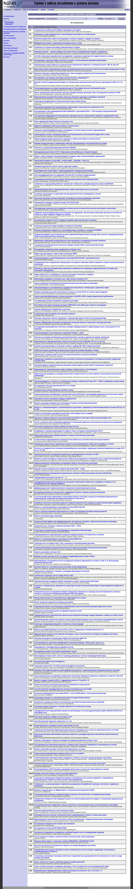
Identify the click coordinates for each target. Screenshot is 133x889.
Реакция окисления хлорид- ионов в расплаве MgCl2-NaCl (55, 773)
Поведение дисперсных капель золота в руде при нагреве (56, 166)
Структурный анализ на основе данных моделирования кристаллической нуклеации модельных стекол (73, 606)
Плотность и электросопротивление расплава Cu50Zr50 (55, 147)
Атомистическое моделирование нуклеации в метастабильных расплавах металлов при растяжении (71, 440)
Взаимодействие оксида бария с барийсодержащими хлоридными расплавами (63, 171)
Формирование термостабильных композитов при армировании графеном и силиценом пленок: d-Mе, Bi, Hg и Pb (76, 65)
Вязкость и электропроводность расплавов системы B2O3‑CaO (58, 539)
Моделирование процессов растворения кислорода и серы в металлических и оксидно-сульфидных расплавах (76, 634)
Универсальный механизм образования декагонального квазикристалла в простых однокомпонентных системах (76, 730)
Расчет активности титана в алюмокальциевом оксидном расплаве (59, 862)
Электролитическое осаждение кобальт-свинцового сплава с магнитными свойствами (66, 581)
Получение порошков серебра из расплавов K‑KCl (53, 717)
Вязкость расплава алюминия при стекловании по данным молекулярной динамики (65, 403)
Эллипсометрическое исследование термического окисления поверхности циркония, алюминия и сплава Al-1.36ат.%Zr (78, 676)
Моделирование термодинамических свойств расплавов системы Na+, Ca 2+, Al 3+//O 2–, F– (68, 871)
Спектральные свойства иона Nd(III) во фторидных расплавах (57, 30)
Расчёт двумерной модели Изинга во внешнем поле (53, 121)
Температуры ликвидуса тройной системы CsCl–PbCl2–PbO (56, 202)
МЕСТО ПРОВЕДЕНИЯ (30, 9)
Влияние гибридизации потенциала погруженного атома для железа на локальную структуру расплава (72, 322)
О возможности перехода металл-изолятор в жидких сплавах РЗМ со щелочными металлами (69, 245)
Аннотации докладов (10, 48)
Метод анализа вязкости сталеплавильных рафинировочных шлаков (60, 598)
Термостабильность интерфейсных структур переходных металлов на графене (64, 274)
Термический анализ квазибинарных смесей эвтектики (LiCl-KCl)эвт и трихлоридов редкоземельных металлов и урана (78, 394)
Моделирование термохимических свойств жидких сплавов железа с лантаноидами (65, 369)
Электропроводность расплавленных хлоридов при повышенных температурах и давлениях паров (71, 288)
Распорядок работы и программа (14, 29)
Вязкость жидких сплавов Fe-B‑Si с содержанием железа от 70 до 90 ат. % (61, 680)
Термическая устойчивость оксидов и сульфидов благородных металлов (61, 571)
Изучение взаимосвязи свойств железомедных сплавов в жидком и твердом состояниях (67, 39)
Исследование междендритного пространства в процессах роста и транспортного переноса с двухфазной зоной (76, 116)
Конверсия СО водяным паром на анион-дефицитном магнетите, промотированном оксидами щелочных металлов (77, 670)
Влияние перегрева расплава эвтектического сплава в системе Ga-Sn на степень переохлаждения (71, 292)
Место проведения (9, 38)
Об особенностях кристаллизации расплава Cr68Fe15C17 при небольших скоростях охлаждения (70, 305)
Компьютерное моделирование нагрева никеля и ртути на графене (59, 753)
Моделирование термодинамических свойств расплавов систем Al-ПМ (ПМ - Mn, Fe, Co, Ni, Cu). (69, 342)
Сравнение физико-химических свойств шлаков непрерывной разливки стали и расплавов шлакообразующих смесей (78, 619)
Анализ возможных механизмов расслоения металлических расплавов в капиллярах (66, 283)
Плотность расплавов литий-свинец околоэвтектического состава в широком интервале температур (71, 337)
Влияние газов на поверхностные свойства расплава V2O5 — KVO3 (59, 469)
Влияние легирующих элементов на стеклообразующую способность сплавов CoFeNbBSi (67, 230)
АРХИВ (43, 9)
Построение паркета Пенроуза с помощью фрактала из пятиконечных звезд (62, 706)
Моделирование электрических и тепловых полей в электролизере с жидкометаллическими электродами (73, 819)
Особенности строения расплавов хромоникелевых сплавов (57, 47)
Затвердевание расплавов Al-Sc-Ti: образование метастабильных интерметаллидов (65, 152)
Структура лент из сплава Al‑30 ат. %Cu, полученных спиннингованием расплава (64, 543)
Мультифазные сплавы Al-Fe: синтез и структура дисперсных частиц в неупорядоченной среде (70, 656)
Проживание (7, 45)
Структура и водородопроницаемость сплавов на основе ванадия (59, 624)
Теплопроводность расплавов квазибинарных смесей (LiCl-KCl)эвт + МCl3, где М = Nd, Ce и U (69, 643)
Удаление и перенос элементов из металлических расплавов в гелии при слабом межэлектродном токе (72, 418)
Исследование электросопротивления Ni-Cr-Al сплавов (54, 386)
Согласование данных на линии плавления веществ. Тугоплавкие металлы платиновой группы (69, 88)
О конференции (8, 16)
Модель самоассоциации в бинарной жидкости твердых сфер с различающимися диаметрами (69, 156)
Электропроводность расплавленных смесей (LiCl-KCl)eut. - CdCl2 (59, 333)
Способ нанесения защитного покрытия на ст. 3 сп (53, 721)
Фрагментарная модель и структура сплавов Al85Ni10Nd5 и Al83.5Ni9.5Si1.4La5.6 (64, 841)
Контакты (6, 57)
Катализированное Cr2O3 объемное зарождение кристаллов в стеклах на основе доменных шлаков (71, 769)
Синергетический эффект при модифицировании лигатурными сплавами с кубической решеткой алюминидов (75, 521)
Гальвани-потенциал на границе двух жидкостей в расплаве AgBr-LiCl (60, 638)
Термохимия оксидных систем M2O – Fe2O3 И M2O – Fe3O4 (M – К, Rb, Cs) (61, 161)
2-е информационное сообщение (14, 26)
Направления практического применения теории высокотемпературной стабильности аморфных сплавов (74, 444)
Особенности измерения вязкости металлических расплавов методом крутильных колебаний (69, 702)
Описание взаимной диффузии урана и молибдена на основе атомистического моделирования (69, 130)
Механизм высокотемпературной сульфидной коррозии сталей (58, 611)
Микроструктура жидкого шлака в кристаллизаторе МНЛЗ (55, 254)
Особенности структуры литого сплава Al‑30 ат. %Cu (53, 575)
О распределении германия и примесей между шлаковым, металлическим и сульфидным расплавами (72, 794)
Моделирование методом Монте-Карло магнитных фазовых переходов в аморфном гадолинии (69, 97)
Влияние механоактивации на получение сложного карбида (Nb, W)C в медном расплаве (67, 346)
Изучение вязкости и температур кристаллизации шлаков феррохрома (60, 567)
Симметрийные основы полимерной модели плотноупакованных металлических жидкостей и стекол (72, 134)
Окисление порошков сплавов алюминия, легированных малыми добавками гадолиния (67, 198)
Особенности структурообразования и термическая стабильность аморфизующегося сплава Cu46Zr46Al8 (73, 184)
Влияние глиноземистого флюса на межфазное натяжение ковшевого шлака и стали (65, 740)
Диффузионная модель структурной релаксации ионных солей (57, 43)
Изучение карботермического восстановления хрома (54, 811)
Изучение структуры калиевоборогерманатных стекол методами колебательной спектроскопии (70, 73)
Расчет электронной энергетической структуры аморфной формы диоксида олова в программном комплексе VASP (77, 93)
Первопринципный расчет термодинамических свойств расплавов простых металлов (66, 189)
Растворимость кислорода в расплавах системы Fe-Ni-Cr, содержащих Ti (61, 78)
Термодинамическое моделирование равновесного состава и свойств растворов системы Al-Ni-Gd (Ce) (72, 473)
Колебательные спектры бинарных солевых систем (53, 390)
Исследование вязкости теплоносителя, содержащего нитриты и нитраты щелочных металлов (69, 492)
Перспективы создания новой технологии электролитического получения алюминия (65, 355)
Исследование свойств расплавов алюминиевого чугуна (55, 651)
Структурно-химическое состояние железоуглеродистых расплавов (59, 666)
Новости (6, 18)
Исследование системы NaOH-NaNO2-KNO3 (50, 828)
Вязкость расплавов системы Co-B (47, 552)
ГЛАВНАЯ (8, 9)
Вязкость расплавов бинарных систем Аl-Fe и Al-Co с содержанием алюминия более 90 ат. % (69, 630)
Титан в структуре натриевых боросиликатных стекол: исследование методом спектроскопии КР (70, 511)
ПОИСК (127, 9)
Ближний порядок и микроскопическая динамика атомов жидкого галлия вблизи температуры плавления (73, 365)
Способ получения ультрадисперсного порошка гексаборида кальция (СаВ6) (62, 689)
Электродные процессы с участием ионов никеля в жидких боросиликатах (62, 698)
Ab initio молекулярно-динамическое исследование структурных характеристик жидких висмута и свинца (73, 56)
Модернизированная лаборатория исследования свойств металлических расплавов (65, 463)
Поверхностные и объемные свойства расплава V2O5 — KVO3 (57, 526)
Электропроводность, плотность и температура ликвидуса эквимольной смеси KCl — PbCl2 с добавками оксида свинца (79, 381)
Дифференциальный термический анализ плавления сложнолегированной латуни (65, 488)
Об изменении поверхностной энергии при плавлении (54, 824)
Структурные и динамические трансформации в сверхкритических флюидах (62, 530)
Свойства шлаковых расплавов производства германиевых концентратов (62, 685)
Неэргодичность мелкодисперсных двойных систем (53, 647)
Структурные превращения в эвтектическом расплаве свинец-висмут (60, 101)
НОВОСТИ (17, 9)
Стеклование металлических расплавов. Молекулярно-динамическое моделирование (66, 179)
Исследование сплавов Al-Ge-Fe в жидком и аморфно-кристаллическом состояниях (65, 220)
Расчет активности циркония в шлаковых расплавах (53, 602)
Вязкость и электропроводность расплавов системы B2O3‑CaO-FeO (59, 507)
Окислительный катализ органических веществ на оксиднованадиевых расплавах (65, 845)
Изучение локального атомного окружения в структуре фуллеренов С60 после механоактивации (70, 318)
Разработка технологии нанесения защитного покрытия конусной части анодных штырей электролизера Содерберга (77, 503)
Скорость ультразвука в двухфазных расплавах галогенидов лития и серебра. (63, 413)
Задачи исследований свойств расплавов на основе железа (56, 126)
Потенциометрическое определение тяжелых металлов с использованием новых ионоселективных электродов (76, 805)
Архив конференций (10, 50)
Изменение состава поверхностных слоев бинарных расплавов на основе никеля (64, 34)
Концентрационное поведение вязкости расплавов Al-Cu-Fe (56, 725)
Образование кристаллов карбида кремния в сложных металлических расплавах (64, 435)
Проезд (5, 43)
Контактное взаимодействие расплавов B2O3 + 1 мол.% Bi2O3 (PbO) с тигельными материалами (70, 693)
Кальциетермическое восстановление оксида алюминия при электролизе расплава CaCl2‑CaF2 (69, 763)
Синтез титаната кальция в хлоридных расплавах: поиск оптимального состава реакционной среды (71, 866)
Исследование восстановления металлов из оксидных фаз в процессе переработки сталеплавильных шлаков (75, 745)
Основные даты (8, 35)
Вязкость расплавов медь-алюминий (48, 516)
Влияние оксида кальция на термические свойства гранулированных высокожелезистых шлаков (70, 143)
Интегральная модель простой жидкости (49, 661)
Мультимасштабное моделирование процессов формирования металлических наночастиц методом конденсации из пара (79, 69)
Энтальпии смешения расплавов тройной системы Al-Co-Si (56, 426)
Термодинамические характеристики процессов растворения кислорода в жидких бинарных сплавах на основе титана (78, 615)
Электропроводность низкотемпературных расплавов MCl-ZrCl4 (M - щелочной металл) (66, 258)
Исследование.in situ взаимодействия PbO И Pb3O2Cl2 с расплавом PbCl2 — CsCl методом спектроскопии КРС (75, 111)
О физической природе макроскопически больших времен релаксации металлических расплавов (70, 548)
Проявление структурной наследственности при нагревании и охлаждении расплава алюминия (70, 241)
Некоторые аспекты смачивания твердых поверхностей (55, 399)
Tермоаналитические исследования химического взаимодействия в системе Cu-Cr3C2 (66, 454)
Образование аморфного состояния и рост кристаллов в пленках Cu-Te (61, 279)
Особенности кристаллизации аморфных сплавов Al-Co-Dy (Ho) (58, 226)
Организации (9, 22)
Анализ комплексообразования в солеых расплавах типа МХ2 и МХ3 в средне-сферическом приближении (73, 296)
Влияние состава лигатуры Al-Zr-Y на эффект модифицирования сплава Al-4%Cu (64, 556)
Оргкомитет (9, 24)
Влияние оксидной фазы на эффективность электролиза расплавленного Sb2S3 (64, 790)
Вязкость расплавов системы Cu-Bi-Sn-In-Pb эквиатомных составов (59, 749)
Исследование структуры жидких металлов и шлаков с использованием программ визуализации (70, 60)
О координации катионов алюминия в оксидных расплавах (56, 301)
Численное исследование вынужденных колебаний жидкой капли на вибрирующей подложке (69, 832)
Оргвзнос (6, 40)
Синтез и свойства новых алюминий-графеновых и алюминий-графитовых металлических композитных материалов (78, 422)
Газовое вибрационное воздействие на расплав (52, 309)
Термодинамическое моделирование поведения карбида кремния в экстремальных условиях (69, 535)
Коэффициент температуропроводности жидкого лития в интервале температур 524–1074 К (68, 431)
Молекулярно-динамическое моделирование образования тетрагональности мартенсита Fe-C (69, 107)
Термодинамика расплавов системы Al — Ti (50, 477)
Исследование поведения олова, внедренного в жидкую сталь (57, 249)
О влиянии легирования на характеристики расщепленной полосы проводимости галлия (67, 194)
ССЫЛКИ (51, 9)
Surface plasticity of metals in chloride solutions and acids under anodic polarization (64, 837)
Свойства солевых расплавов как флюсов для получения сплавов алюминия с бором (66, 350)
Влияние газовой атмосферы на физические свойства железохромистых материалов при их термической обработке (77, 459)
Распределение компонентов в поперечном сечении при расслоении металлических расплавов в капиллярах (75, 208)
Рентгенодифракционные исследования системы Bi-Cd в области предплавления (64, 175)
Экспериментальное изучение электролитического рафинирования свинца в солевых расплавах (70, 815)
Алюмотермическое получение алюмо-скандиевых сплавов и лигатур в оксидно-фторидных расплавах (73, 758)
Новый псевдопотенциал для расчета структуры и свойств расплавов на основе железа (67, 139)
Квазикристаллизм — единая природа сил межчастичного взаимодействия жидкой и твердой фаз (70, 52)
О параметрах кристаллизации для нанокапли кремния (54, 314)
